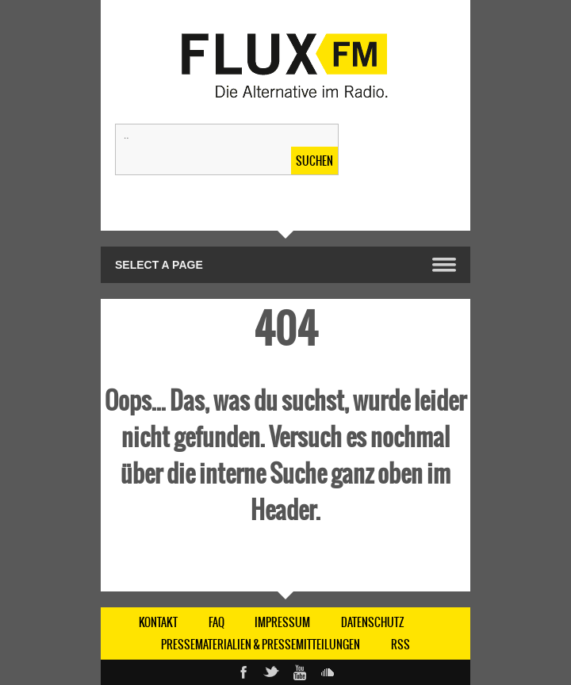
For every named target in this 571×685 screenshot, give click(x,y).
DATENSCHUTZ (372, 622)
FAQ (216, 622)
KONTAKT (158, 622)
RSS (400, 644)
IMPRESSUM (282, 622)
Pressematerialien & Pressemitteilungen (260, 644)
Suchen (314, 161)
